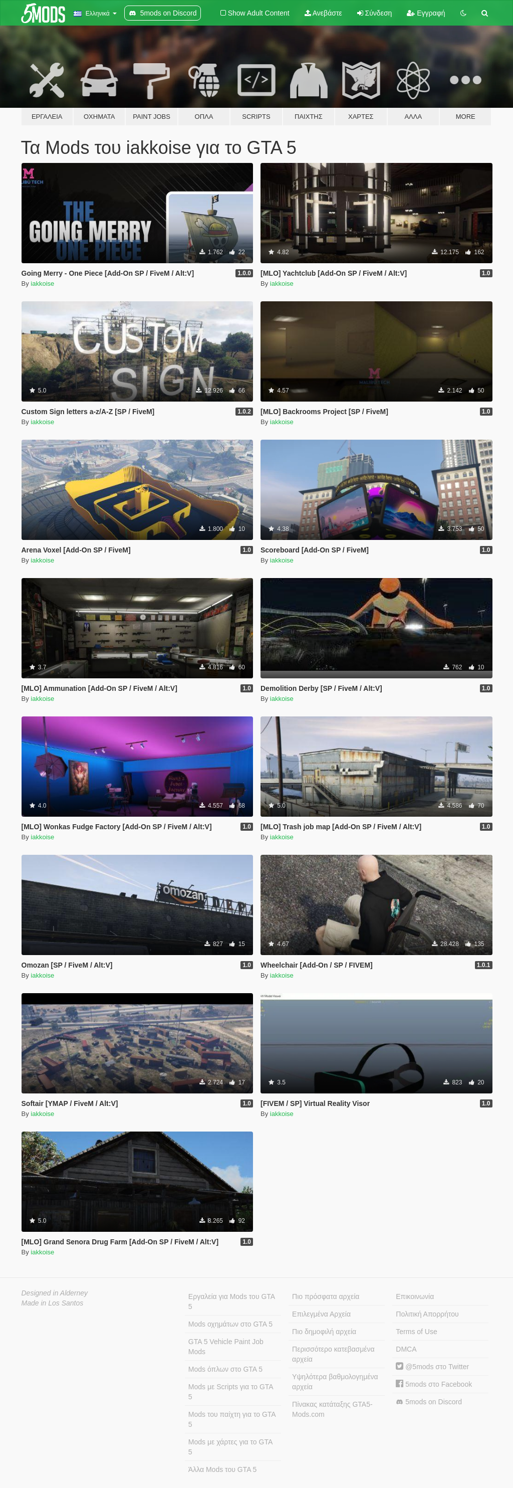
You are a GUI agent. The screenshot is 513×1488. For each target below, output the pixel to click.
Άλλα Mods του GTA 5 (222, 1469)
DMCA (406, 1349)
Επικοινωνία (415, 1296)
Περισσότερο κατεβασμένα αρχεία (333, 1354)
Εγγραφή (426, 13)
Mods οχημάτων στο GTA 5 (230, 1324)
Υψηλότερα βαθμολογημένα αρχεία (335, 1382)
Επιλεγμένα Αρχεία (321, 1314)
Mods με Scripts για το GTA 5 (231, 1392)
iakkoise (42, 283)
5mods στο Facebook (434, 1384)
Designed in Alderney (55, 1293)
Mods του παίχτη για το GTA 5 (232, 1419)
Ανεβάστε (323, 13)
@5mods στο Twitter (432, 1366)
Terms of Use (416, 1332)
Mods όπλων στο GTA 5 (225, 1369)
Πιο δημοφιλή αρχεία (324, 1332)
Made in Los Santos (53, 1303)
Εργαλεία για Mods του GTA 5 (231, 1301)
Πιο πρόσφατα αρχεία (325, 1296)
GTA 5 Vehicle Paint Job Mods (226, 1347)
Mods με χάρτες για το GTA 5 (230, 1447)
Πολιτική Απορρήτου (427, 1314)
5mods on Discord (429, 1402)
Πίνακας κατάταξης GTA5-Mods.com (332, 1409)
